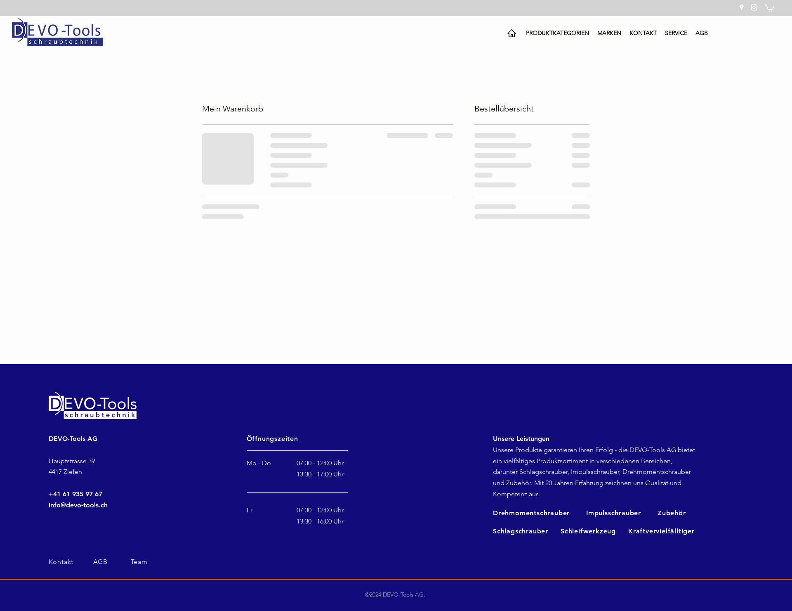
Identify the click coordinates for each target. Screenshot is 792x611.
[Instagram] (754, 7)
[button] (769, 8)
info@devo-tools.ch (78, 505)
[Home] (512, 33)
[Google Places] (742, 7)
